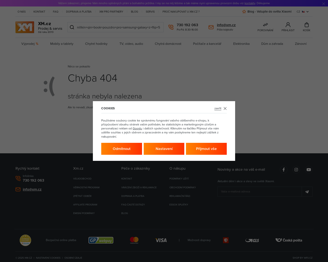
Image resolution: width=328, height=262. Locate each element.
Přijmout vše (206, 148)
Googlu (137, 128)
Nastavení (164, 148)
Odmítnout (122, 148)
